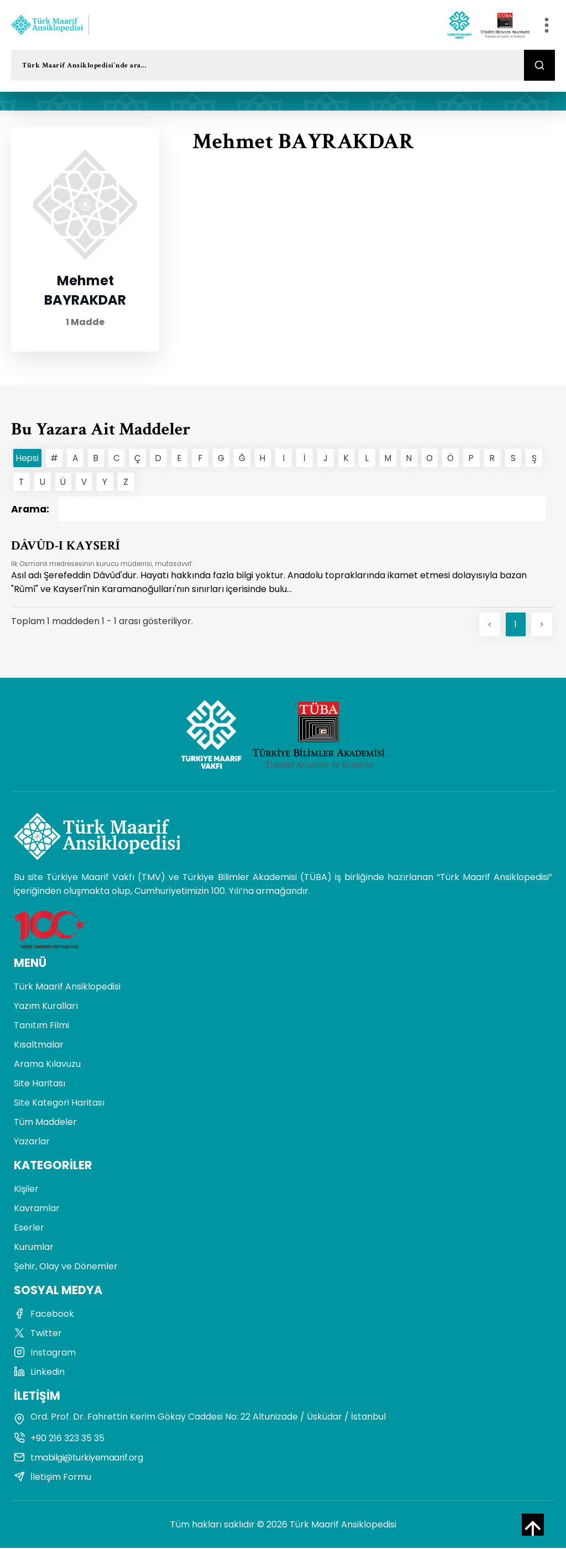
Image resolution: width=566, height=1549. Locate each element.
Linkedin (39, 1373)
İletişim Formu (52, 1478)
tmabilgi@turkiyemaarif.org (78, 1458)
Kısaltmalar (39, 1045)
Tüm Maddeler (45, 1123)
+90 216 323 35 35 (59, 1439)
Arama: (278, 509)
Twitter (38, 1334)
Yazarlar (32, 1142)
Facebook (44, 1315)
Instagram (45, 1353)
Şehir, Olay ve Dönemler (66, 1267)
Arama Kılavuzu (47, 1065)
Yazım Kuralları (46, 1007)
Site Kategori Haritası (59, 1103)
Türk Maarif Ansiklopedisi (67, 987)
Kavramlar (37, 1209)
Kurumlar (34, 1248)
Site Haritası (39, 1084)
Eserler (29, 1228)
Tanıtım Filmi (41, 1026)
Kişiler (26, 1190)
